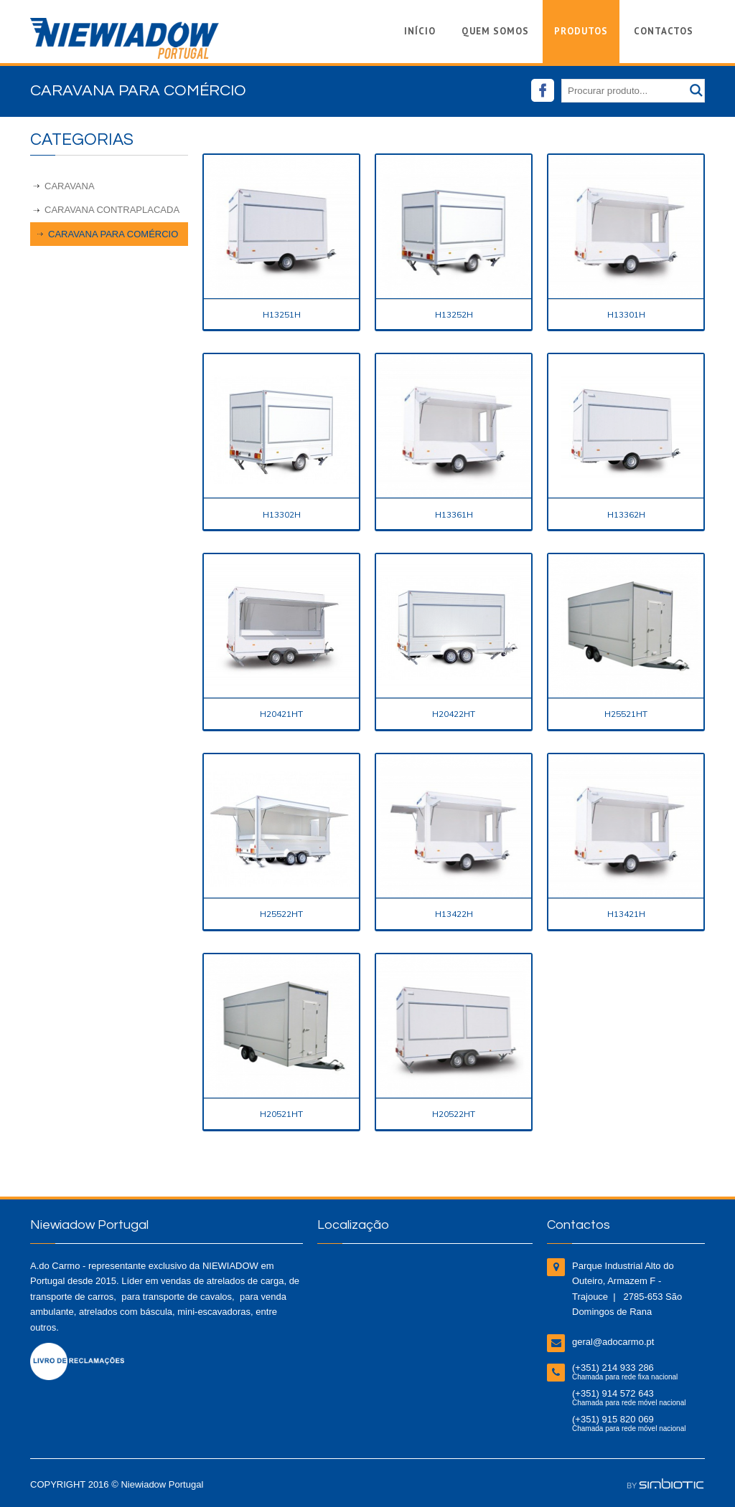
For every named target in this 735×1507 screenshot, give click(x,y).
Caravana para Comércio (113, 234)
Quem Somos (495, 31)
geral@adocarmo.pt (613, 1341)
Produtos (581, 31)
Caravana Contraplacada (112, 209)
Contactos (663, 31)
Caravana (70, 186)
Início (420, 31)
